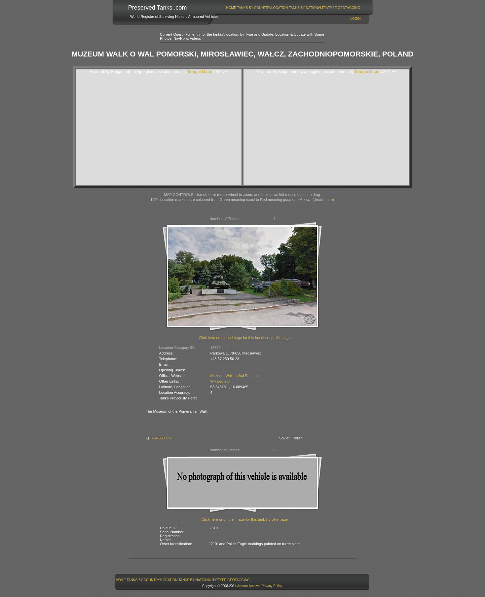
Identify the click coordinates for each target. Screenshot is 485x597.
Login (355, 18)
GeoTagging (349, 8)
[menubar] (293, 7)
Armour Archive (248, 586)
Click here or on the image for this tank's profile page (245, 519)
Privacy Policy (272, 586)
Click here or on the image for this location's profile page (245, 338)
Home (231, 8)
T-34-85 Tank (160, 438)
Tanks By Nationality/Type (313, 8)
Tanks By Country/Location (262, 8)
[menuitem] (231, 7)
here (329, 200)
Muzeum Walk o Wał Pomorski (235, 376)
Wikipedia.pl (220, 381)
